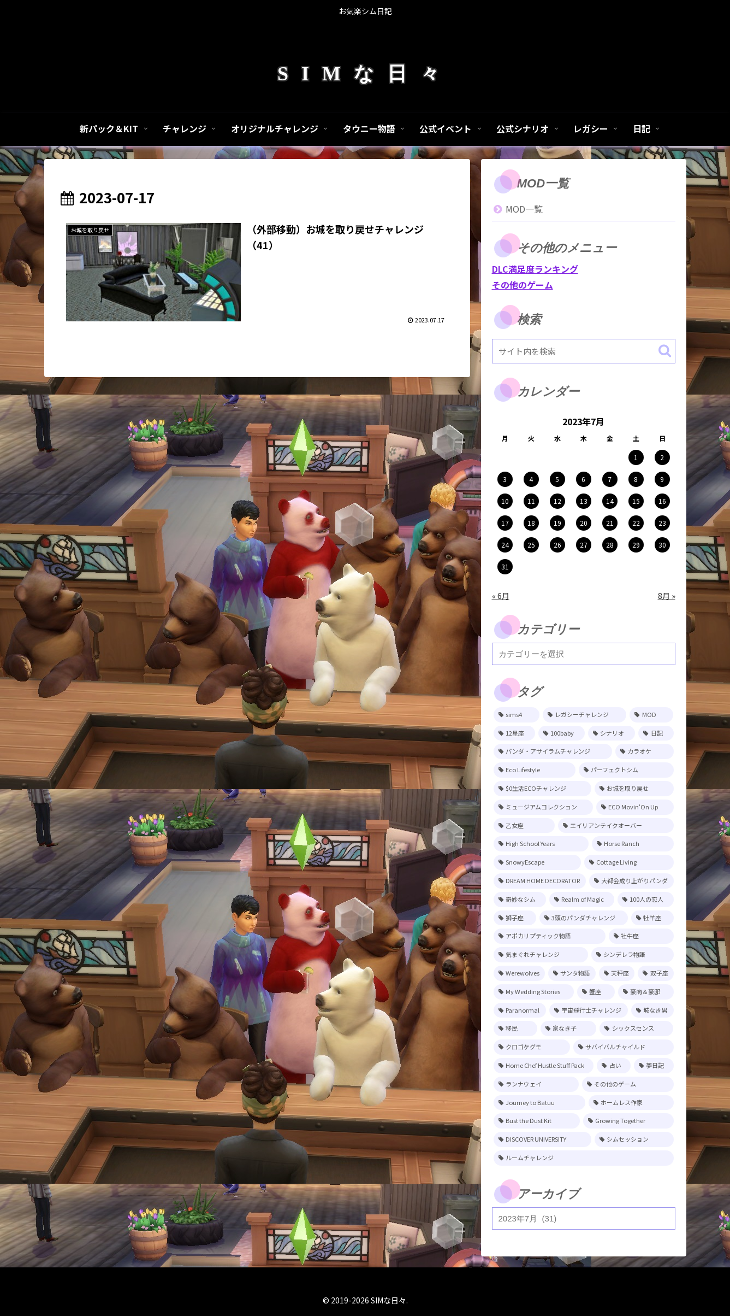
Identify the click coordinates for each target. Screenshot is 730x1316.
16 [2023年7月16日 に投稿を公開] (662, 501)
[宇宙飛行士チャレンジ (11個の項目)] (588, 1010)
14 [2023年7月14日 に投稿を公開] (610, 501)
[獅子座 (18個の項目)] (515, 918)
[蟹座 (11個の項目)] (596, 992)
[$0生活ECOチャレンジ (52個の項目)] (542, 788)
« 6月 (500, 595)
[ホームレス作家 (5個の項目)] (631, 1103)
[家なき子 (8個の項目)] (568, 1028)
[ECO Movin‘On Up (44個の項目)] (635, 807)
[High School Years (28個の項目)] (541, 843)
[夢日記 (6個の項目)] (654, 1065)
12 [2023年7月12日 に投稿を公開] (557, 501)
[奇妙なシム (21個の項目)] (520, 899)
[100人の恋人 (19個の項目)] (646, 899)
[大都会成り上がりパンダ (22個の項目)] (631, 881)
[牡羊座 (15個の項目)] (652, 918)
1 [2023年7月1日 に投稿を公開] (636, 457)
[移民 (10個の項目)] (515, 1028)
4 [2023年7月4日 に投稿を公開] (531, 479)
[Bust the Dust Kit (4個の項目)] (537, 1121)
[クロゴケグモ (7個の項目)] (532, 1047)
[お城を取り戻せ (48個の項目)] (634, 788)
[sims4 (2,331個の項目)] (516, 714)
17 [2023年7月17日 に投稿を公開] (505, 522)
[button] (664, 350)
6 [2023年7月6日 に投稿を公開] (583, 479)
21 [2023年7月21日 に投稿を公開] (610, 522)
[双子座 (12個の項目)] (655, 973)
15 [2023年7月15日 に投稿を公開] (636, 501)
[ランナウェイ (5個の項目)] (536, 1084)
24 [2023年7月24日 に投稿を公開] (505, 544)
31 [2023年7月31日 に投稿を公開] (505, 566)
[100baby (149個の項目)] (561, 733)
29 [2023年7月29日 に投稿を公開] (636, 544)
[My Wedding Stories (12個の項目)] (534, 992)
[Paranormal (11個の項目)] (520, 1010)
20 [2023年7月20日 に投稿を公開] (583, 522)
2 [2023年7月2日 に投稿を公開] (662, 457)
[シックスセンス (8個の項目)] (636, 1028)
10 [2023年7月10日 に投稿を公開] (505, 501)
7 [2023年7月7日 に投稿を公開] (610, 479)
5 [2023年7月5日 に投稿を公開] (557, 479)
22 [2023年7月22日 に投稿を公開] (636, 522)
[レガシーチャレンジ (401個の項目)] (584, 714)
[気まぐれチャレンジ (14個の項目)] (541, 954)
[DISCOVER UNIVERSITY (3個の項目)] (542, 1139)
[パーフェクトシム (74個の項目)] (626, 770)
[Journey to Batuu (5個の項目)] (540, 1103)
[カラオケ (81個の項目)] (644, 751)
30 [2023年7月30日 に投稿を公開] (662, 544)
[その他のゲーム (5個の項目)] (628, 1084)
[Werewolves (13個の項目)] (519, 973)
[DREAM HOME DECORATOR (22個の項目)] (540, 881)
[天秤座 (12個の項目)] (616, 973)
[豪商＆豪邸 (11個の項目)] (646, 992)
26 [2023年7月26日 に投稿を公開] (557, 544)
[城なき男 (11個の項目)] (652, 1010)
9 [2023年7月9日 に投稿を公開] (662, 479)
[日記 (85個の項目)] (655, 733)
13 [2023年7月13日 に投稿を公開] (583, 501)
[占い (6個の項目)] (614, 1065)
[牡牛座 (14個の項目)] (641, 936)
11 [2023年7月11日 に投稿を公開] (531, 501)
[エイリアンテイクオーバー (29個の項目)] (616, 825)
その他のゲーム (522, 284)
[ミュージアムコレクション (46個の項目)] (543, 807)
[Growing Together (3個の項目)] (628, 1121)
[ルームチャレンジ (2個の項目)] (584, 1158)
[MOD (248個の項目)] (651, 714)
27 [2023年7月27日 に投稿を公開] (583, 544)
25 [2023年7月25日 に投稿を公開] (531, 544)
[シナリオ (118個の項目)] (611, 733)
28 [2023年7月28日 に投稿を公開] (610, 544)
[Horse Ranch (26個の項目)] (633, 843)
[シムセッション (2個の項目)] (634, 1139)
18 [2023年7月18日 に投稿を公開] (531, 522)
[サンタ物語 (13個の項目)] (572, 973)
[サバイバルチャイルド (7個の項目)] (623, 1047)
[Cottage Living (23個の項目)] (629, 862)
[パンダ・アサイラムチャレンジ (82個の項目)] (553, 751)
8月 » (666, 595)
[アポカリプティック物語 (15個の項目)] (550, 936)
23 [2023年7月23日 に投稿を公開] (662, 522)
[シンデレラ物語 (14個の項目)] (632, 954)
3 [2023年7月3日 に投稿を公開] (505, 479)
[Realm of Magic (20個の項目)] (581, 899)
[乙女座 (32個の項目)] (524, 825)
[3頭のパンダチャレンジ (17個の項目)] (583, 918)
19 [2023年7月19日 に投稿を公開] (557, 522)
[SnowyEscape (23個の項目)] (537, 862)
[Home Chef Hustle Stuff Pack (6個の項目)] (544, 1065)
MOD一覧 (524, 208)
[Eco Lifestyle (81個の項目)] (534, 770)
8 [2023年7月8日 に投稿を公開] (636, 479)
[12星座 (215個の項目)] (514, 733)
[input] (583, 351)
